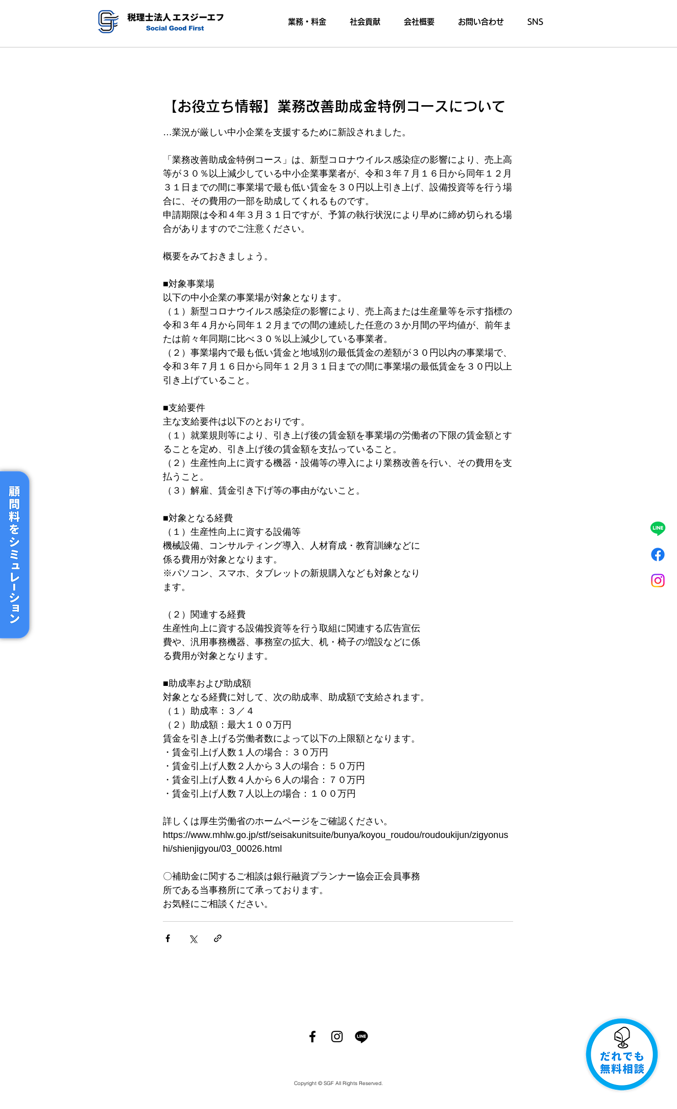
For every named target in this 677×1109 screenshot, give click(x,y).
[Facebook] (312, 1036)
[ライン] (658, 528)
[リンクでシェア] (218, 938)
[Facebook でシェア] (168, 938)
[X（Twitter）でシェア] (193, 938)
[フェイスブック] (658, 554)
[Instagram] (658, 580)
